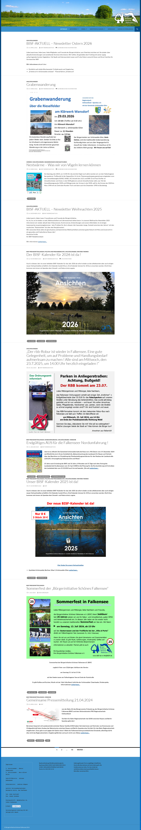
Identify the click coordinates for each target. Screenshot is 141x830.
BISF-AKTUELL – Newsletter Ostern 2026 (59, 43)
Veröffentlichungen (96, 29)
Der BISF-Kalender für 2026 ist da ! (53, 254)
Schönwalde (51, 341)
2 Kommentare (66, 259)
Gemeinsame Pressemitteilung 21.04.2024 (59, 700)
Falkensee (31, 198)
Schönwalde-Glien (58, 476)
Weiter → (81, 750)
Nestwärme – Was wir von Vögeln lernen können (63, 165)
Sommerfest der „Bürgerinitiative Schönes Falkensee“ (67, 588)
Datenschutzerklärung (125, 29)
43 (72, 750)
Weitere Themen (83, 251)
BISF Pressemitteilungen (35, 251)
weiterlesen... (42, 242)
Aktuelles (63, 29)
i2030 (47, 740)
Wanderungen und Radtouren (55, 162)
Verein (83, 29)
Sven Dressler (43, 592)
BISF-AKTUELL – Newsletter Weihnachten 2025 (64, 209)
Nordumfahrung (51, 440)
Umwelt (29, 162)
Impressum (111, 29)
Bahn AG (31, 740)
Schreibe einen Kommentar (67, 47)
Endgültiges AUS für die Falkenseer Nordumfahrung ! (67, 442)
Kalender (41, 341)
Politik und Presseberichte (55, 251)
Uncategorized (32, 40)
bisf (45, 486)
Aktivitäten (73, 29)
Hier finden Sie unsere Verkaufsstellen (71, 565)
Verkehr (73, 440)
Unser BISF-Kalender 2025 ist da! (52, 481)
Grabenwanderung (41, 84)
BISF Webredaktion (47, 47)
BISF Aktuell (32, 692)
